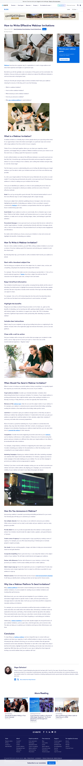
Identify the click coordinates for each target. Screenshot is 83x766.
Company (36, 5)
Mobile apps (31, 743)
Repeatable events (33, 744)
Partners (18, 751)
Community (56, 743)
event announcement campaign (44, 575)
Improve (67, 746)
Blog (43, 741)
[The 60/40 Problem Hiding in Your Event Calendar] (16, 705)
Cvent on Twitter (46, 732)
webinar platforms (12, 587)
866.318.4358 (8, 746)
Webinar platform (33, 748)
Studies (23, 274)
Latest (68, 9)
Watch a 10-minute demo (54, 1)
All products (31, 751)
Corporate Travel (69, 748)
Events (43, 744)
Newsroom (18, 750)
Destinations (45, 750)
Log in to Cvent (57, 751)
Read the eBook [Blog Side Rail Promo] (64, 59)
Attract (67, 741)
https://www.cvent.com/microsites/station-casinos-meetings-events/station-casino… (41, 16)
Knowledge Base (58, 746)
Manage (67, 744)
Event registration (33, 741)
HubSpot (14, 205)
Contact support (58, 741)
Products (13, 5)
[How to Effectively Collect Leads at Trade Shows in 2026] (67, 705)
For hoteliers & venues (45, 5)
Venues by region (46, 751)
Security (56, 748)
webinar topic (17, 404)
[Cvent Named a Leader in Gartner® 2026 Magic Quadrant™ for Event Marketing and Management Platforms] (41, 705)
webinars (47, 434)
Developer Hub (57, 744)
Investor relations (20, 746)
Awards (18, 743)
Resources (29, 5)
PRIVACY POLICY (30, 758)
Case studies (45, 743)
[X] (18, 680)
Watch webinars (45, 746)
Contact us (7, 744)
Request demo (61, 5)
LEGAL (25, 758)
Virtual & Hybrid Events (35, 29)
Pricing (6, 743)
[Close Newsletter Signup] (57, 761)
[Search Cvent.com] (77, 5)
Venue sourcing (32, 750)
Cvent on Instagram (55, 732)
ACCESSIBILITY (38, 758)
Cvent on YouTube (52, 732)
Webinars (6, 65)
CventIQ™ (18, 741)
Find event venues (71, 5)
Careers (18, 744)
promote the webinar (14, 430)
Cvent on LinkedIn (49, 732)
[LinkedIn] (15, 680)
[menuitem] (13, 5)
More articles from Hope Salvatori (27, 679)
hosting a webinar (19, 637)
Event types (21, 5)
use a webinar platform (15, 100)
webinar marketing (16, 620)
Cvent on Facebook (44, 732)
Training (56, 750)
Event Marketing (26, 29)
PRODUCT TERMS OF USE (48, 758)
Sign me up (51, 763)
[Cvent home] (5, 5)
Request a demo (8, 741)
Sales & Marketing (18, 29)
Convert (67, 743)
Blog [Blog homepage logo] (6, 9)
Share (44, 29)
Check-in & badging (33, 746)
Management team (20, 748)
